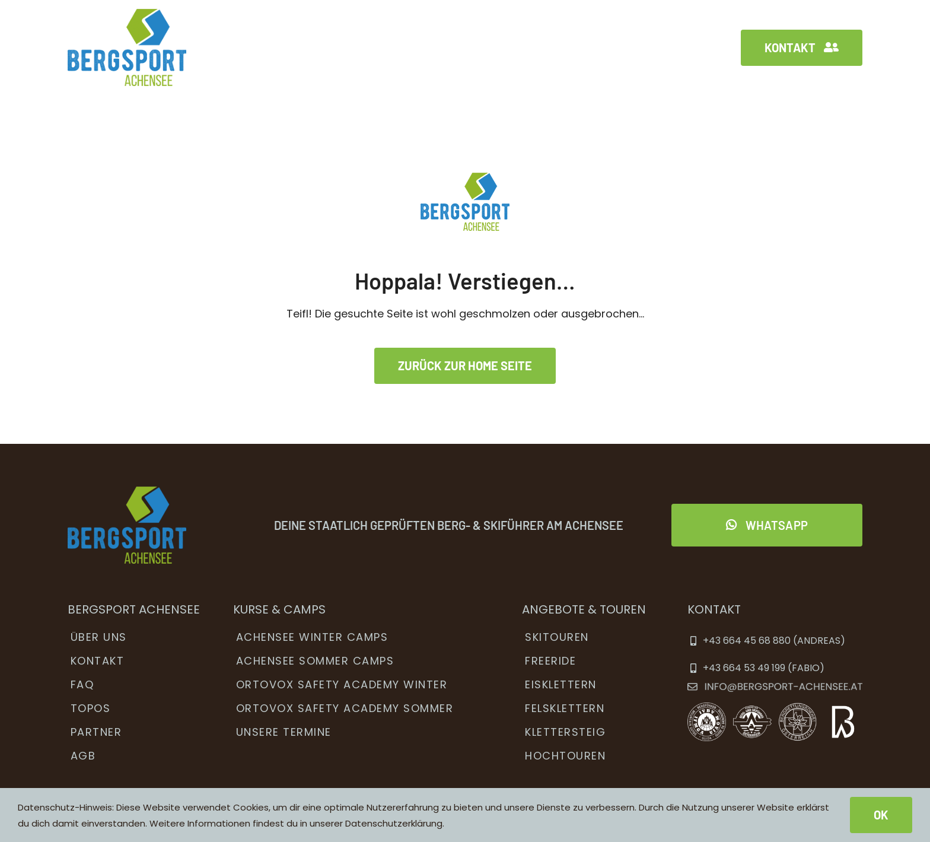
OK (881, 815)
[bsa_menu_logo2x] (127, 14)
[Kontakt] (801, 48)
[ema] (774, 688)
